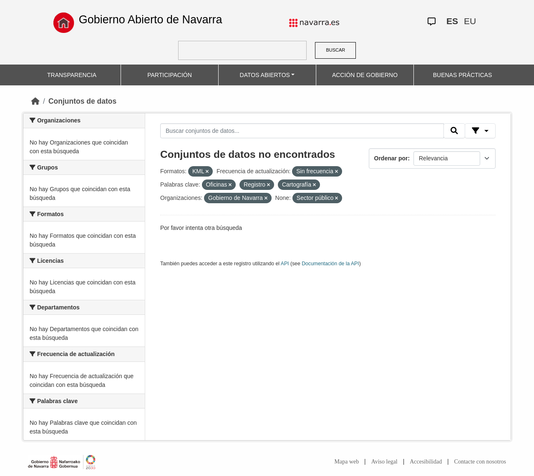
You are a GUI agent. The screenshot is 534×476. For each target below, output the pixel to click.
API (285, 264)
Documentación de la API (330, 264)
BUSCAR (335, 49)
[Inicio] (35, 101)
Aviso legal (384, 462)
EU (470, 21)
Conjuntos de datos (82, 101)
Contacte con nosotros (480, 462)
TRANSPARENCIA (71, 75)
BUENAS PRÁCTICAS (462, 75)
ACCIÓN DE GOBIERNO (365, 75)
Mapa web (347, 462)
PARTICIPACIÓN (169, 75)
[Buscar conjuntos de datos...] (302, 130)
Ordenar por (391, 158)
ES (452, 21)
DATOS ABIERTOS (265, 75)
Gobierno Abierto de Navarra (150, 19)
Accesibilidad (426, 462)
